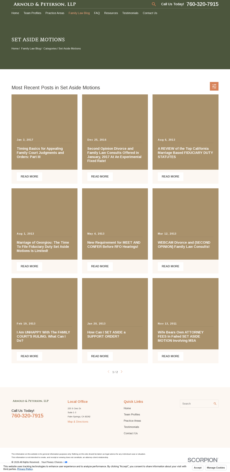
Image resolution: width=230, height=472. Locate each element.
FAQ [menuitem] (97, 13)
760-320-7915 (202, 4)
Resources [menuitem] (111, 13)
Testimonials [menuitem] (130, 13)
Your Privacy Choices (54, 462)
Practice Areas (132, 420)
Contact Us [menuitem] (150, 13)
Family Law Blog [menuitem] (79, 13)
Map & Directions (78, 421)
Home (127, 408)
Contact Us (131, 433)
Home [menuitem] (15, 13)
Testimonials (131, 426)
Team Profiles (132, 414)
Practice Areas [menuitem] (55, 13)
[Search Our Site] (215, 403)
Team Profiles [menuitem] (32, 13)
